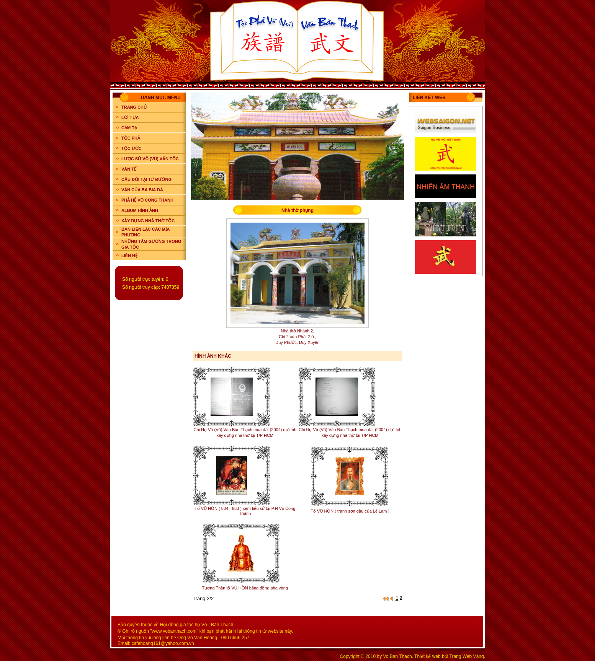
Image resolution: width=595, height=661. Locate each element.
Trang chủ (134, 107)
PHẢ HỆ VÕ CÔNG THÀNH (147, 200)
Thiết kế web (427, 656)
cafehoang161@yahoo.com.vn (163, 643)
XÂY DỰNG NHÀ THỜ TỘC (148, 220)
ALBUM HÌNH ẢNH (139, 210)
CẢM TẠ (129, 127)
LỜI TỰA (130, 117)
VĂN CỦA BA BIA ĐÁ (142, 189)
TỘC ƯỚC (131, 148)
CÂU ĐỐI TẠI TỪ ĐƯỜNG (146, 179)
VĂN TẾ (128, 169)
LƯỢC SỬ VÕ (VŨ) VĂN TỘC (150, 158)
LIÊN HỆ (129, 255)
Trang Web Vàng (467, 656)
